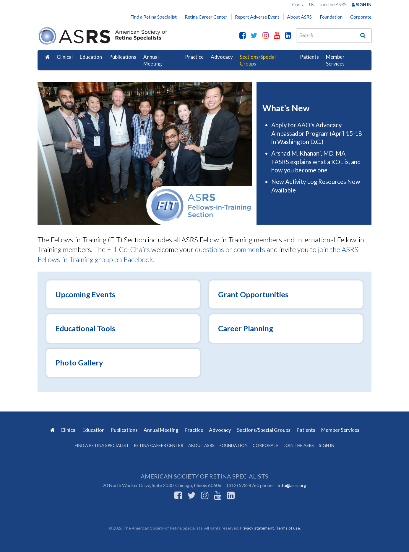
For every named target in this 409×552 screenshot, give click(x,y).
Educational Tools (85, 328)
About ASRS (299, 16)
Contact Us (303, 4)
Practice (194, 57)
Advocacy (222, 57)
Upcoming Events (85, 294)
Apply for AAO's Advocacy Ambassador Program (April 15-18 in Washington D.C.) (316, 133)
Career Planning (245, 328)
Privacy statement (257, 527)
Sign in (326, 445)
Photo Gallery (79, 362)
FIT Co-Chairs (128, 249)
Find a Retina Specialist (153, 16)
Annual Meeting (152, 60)
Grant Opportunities (253, 294)
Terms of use (288, 527)
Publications (122, 57)
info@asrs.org (292, 485)
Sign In (361, 4)
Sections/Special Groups (258, 60)
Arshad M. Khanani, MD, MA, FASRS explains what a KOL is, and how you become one (316, 162)
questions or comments (230, 249)
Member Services (335, 60)
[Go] (363, 35)
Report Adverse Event (257, 16)
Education (91, 57)
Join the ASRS (332, 4)
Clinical (65, 57)
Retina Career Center (206, 16)
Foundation (331, 16)
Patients (309, 57)
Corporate (360, 16)
